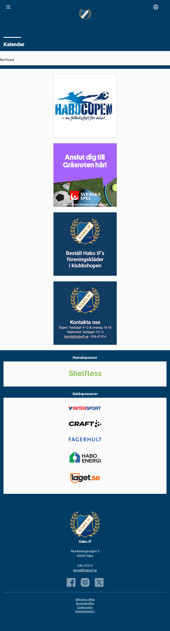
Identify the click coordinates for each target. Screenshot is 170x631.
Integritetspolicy (85, 611)
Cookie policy (85, 607)
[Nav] (8, 7)
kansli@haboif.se (85, 570)
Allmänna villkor (85, 599)
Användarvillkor (85, 603)
